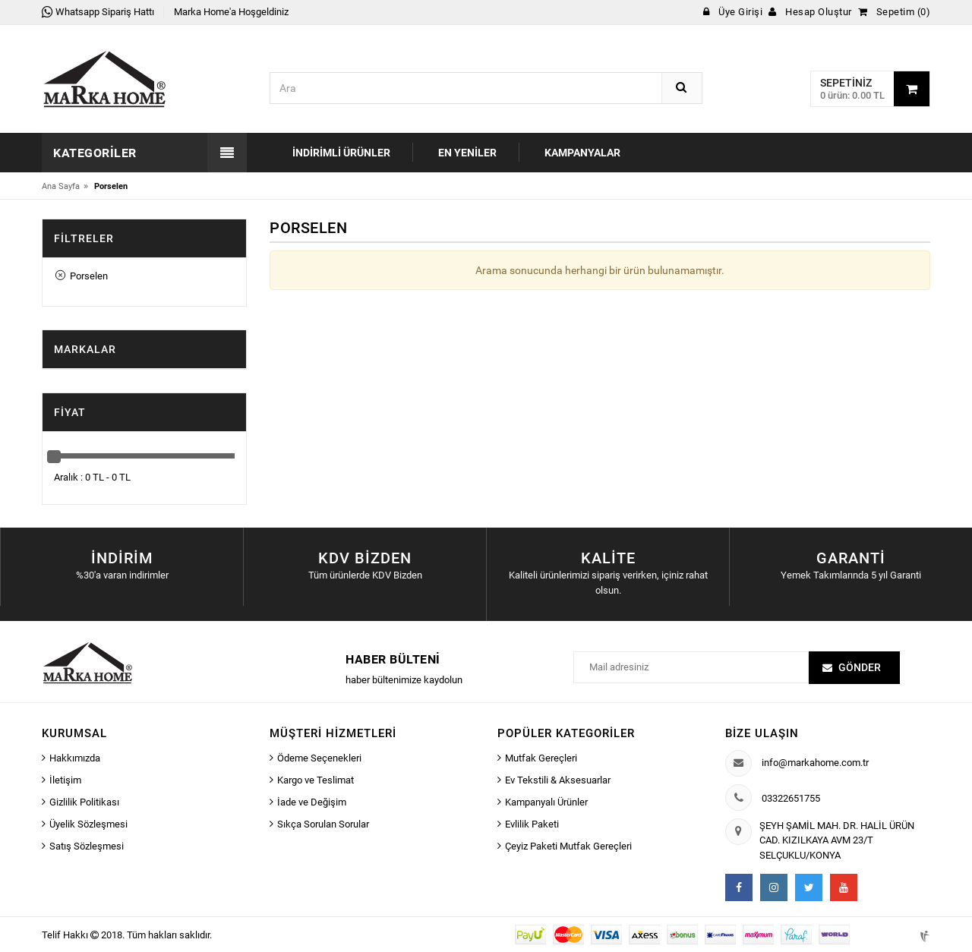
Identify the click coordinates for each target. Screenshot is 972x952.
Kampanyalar (582, 153)
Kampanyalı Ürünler (546, 802)
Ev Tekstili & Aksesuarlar (558, 780)
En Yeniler (467, 153)
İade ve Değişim (311, 802)
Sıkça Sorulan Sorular (323, 824)
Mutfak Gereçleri (541, 758)
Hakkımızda (74, 758)
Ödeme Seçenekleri (319, 758)
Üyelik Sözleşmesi (88, 824)
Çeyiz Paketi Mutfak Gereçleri (568, 846)
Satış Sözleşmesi (86, 846)
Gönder (859, 667)
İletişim (65, 780)
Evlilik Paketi (532, 824)
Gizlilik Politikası (84, 802)
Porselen (81, 276)
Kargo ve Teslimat (315, 780)
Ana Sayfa (61, 186)
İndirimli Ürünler (341, 153)
